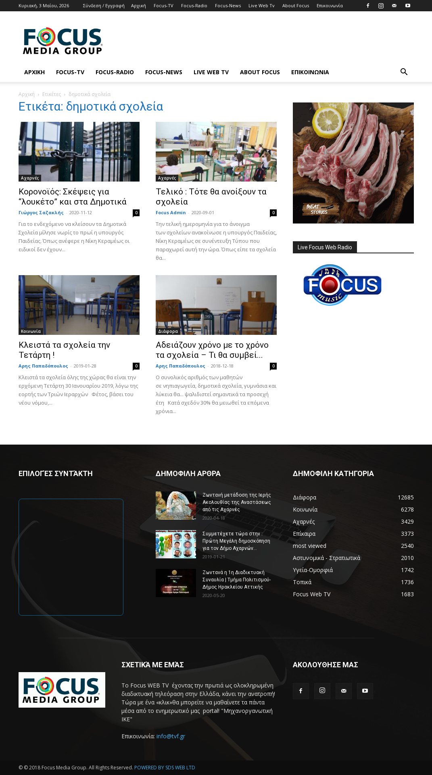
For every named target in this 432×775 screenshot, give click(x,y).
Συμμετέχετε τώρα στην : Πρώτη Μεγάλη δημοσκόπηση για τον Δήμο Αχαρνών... (236, 541)
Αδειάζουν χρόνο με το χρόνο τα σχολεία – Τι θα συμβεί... (212, 350)
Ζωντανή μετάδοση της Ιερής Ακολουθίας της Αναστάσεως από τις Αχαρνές (236, 502)
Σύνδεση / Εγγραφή (104, 5)
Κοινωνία (31, 331)
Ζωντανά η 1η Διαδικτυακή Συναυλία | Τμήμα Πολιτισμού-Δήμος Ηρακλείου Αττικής (236, 580)
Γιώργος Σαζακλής (41, 212)
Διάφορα (168, 331)
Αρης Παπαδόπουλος (43, 366)
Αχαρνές (30, 178)
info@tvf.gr (171, 736)
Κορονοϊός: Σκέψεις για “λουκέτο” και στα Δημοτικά (73, 197)
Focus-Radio (194, 5)
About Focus (295, 5)
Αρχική (138, 5)
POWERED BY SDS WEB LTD (164, 767)
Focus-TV (163, 5)
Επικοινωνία (330, 5)
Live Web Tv (261, 5)
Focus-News (228, 5)
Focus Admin (171, 212)
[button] (404, 73)
